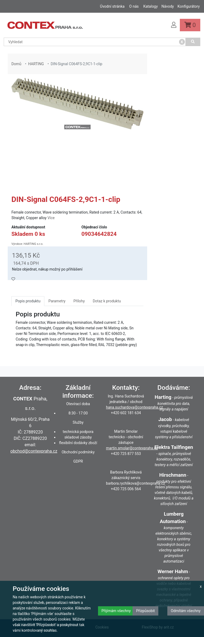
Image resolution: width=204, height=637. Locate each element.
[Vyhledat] (193, 42)
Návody (168, 6)
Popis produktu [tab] (27, 301)
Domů (16, 64)
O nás (134, 6)
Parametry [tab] (56, 301)
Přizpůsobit (145, 611)
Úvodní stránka (112, 6)
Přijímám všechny (116, 611)
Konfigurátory (188, 6)
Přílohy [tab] (79, 301)
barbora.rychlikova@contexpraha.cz (135, 483)
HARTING (36, 64)
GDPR (78, 461)
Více (51, 218)
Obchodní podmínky (78, 452)
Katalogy (150, 6)
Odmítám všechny (186, 611)
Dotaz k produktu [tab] (107, 301)
